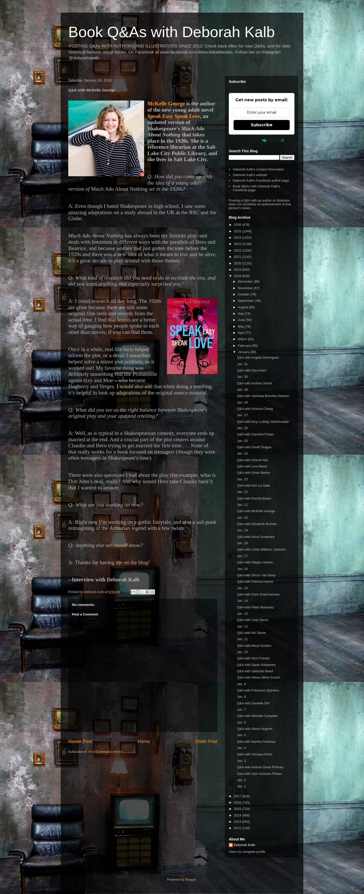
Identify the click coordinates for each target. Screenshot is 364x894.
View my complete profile (247, 852)
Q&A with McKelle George (256, 511)
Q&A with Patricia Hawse (255, 581)
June (242, 320)
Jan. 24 (242, 453)
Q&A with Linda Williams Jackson (261, 549)
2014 (238, 815)
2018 (238, 276)
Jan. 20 (242, 517)
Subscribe (261, 124)
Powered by (261, 140)
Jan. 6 (241, 722)
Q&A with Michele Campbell (257, 716)
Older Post (206, 741)
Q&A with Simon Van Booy (256, 575)
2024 (238, 237)
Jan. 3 (241, 761)
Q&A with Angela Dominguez (258, 357)
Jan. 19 (242, 530)
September (246, 301)
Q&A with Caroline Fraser (255, 434)
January (244, 352)
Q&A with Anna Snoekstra (256, 537)
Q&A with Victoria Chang (255, 409)
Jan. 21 (242, 505)
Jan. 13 (242, 613)
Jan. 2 (241, 780)
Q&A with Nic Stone (251, 633)
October (244, 294)
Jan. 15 (242, 588)
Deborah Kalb (244, 845)
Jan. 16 (242, 569)
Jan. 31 (242, 364)
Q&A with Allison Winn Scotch (258, 677)
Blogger (190, 879)
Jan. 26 (242, 428)
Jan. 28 (242, 402)
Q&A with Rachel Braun (254, 498)
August (243, 307)
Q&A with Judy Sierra (252, 620)
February (245, 345)
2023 (238, 244)
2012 (238, 828)
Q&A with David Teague (254, 447)
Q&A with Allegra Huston (255, 562)
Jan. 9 (241, 684)
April (241, 333)
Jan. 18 (242, 543)
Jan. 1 (241, 786)
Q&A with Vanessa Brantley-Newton (263, 396)
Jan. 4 (241, 748)
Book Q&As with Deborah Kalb (171, 31)
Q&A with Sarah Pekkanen (256, 665)
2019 (238, 269)
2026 (238, 225)
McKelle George (166, 104)
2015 (238, 809)
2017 (238, 796)
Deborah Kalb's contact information (258, 169)
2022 (238, 250)
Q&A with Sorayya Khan (254, 754)
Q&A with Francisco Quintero (258, 690)
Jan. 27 (242, 415)
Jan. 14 (242, 601)
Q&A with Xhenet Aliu (252, 460)
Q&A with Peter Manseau (255, 607)
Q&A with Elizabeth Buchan (257, 524)
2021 (238, 257)
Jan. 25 (242, 441)
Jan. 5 (241, 735)
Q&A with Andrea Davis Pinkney (260, 767)
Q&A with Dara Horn (251, 370)
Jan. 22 (242, 492)
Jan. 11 (242, 639)
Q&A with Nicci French (253, 658)
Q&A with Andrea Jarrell (254, 383)
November (246, 288)
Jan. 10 (242, 652)
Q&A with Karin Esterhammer (258, 594)
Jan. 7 (241, 709)
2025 (238, 231)
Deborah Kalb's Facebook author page (261, 180)
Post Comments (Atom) (105, 752)
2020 (238, 263)
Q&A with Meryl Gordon (254, 646)
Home (144, 741)
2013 (238, 822)
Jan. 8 (241, 697)
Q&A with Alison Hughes (254, 729)
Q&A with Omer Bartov (253, 473)
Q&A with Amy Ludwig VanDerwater (263, 422)
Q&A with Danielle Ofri (253, 703)
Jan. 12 (242, 626)
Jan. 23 (242, 479)
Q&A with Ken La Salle (253, 485)
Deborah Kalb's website (250, 175)
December (246, 281)
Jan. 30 (242, 377)
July (241, 313)
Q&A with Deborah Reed (255, 671)
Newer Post (80, 741)
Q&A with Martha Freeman (256, 741)
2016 (238, 802)
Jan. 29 (242, 389)
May (241, 326)
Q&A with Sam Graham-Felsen (259, 774)
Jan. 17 (242, 556)
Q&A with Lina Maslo (252, 466)
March (243, 339)
